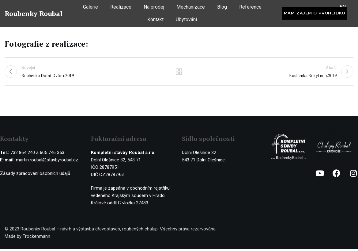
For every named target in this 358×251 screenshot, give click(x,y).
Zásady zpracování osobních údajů (35, 175)
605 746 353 (52, 154)
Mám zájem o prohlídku (314, 14)
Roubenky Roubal (33, 14)
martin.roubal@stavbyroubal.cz (47, 161)
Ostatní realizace (179, 72)
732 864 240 (22, 154)
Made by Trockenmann (27, 238)
